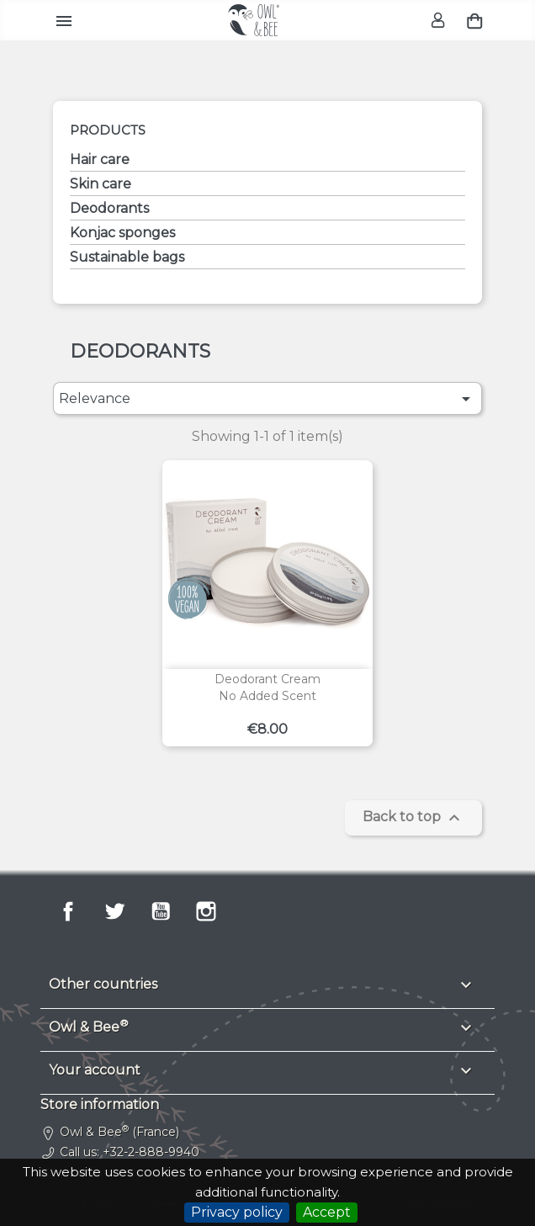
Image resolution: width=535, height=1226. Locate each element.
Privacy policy (237, 1212)
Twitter (114, 911)
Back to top (413, 818)
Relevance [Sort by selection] (267, 399)
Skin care (100, 184)
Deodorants (109, 208)
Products (108, 130)
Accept (327, 1212)
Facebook (68, 911)
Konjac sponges (122, 233)
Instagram (206, 911)
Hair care (100, 159)
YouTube (160, 911)
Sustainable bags (127, 257)
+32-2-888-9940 (151, 1152)
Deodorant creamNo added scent (267, 687)
